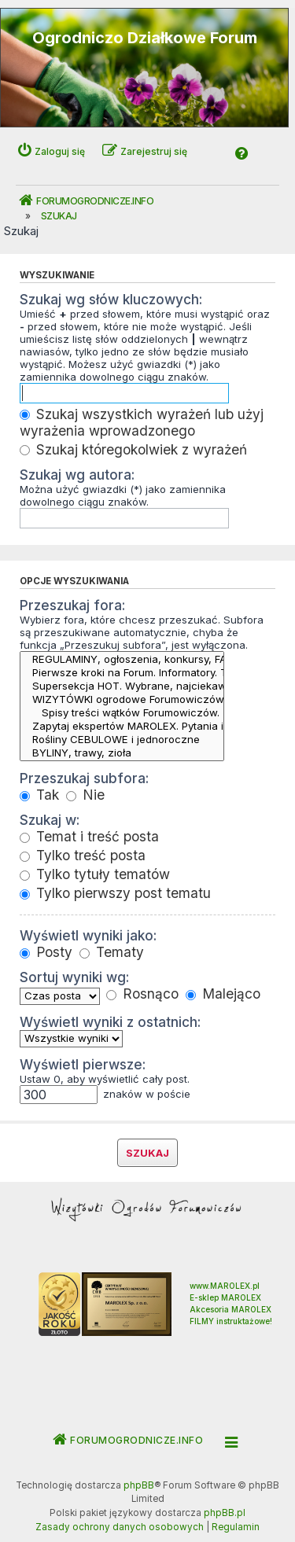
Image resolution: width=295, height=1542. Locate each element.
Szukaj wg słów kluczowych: (111, 299)
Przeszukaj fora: (72, 605)
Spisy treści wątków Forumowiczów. (122, 712)
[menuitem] (119, 1528)
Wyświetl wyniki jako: (88, 935)
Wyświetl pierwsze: (83, 1064)
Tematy (111, 952)
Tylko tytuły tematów (95, 874)
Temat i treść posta (89, 836)
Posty (46, 952)
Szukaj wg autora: (77, 474)
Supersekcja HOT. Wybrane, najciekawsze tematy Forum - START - (122, 686)
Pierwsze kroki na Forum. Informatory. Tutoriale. (122, 672)
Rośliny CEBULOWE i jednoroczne (122, 739)
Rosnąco (142, 993)
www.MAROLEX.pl (225, 1285)
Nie (85, 794)
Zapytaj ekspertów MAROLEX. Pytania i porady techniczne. (122, 726)
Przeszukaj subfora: (84, 778)
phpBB (139, 1485)
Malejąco (223, 993)
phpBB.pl (224, 1512)
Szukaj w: (49, 819)
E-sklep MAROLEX (225, 1297)
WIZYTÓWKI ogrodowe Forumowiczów (122, 699)
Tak (39, 794)
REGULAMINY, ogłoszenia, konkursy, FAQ (122, 659)
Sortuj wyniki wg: (74, 977)
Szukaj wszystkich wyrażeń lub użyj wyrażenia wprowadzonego (142, 422)
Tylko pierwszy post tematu (115, 893)
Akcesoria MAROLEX (230, 1309)
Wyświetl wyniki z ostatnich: (110, 1022)
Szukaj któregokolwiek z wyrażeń (133, 449)
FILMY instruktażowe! (231, 1321)
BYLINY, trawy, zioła (122, 753)
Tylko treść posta (83, 855)
